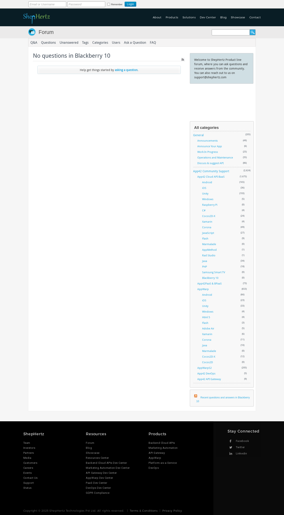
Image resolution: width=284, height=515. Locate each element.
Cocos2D (207, 362)
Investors (29, 447)
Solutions (189, 17)
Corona (206, 227)
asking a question (126, 70)
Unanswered (69, 42)
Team (26, 442)
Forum (46, 32)
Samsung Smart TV (213, 272)
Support (28, 482)
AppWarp (203, 289)
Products (172, 17)
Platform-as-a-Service (163, 462)
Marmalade (209, 244)
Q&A (33, 42)
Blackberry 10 (210, 278)
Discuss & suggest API (210, 163)
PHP (204, 266)
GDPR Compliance (97, 492)
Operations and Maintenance (215, 157)
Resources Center (97, 457)
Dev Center (208, 17)
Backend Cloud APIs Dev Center (106, 462)
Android (207, 182)
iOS (204, 188)
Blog (223, 17)
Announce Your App (209, 146)
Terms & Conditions (144, 510)
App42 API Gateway (209, 379)
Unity (205, 193)
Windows (207, 199)
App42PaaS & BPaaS (209, 283)
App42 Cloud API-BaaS (211, 176)
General (198, 135)
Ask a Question (135, 42)
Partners (28, 452)
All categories (206, 128)
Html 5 (206, 317)
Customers (30, 462)
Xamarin (207, 221)
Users (116, 42)
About (157, 17)
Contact (255, 17)
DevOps (154, 467)
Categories (100, 42)
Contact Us (30, 477)
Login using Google (146, 3)
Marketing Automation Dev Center (108, 467)
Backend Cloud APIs (162, 442)
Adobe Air (208, 328)
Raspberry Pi (209, 205)
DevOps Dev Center (98, 487)
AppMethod (209, 250)
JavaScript (208, 233)
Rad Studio (208, 255)
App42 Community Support (211, 171)
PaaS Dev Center (96, 482)
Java (204, 261)
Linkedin (241, 453)
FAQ (153, 42)
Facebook (242, 441)
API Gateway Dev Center (101, 472)
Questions (48, 42)
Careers (28, 467)
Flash (205, 238)
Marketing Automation (163, 447)
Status (27, 487)
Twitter (240, 447)
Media (27, 457)
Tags (85, 42)
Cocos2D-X (208, 216)
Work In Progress (207, 152)
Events (27, 472)
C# (203, 210)
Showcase (238, 17)
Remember (116, 4)
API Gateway (157, 452)
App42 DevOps (206, 373)
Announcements (207, 140)
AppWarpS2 (204, 368)
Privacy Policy (172, 510)
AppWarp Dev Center (99, 477)
